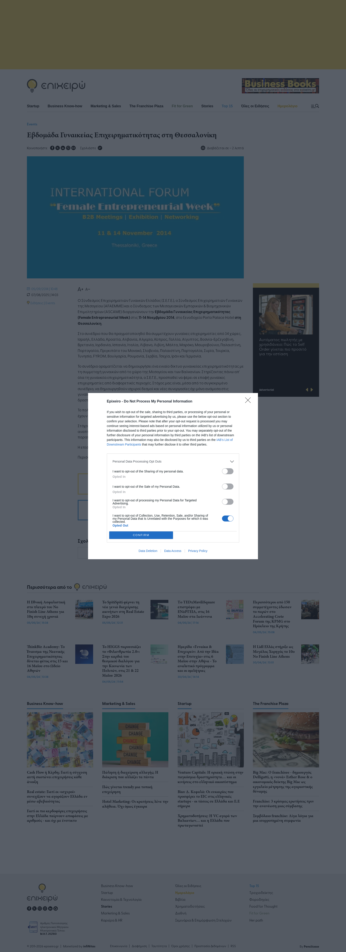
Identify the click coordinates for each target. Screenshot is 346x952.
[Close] (249, 401)
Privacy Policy (197, 551)
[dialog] (173, 476)
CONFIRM (141, 535)
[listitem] (173, 461)
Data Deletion (148, 551)
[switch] (227, 471)
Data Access (172, 551)
